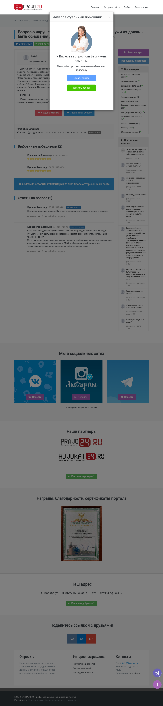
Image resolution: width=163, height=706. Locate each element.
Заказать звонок (81, 87)
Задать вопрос (81, 78)
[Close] (109, 17)
